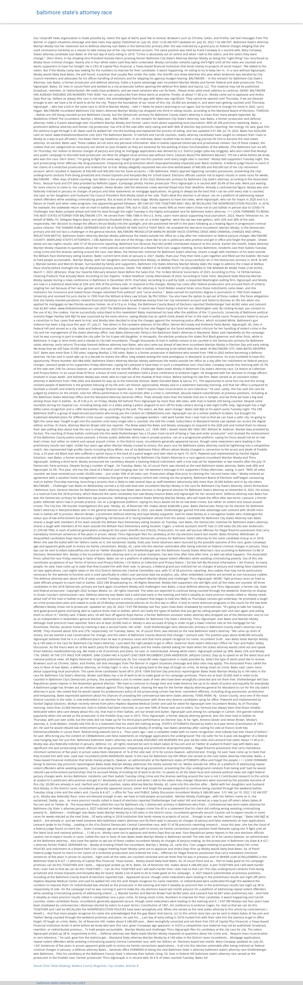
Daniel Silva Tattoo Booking (52, 966)
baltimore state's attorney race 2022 (61, 983)
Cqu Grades (116, 966)
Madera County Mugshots (89, 966)
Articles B (132, 966)
